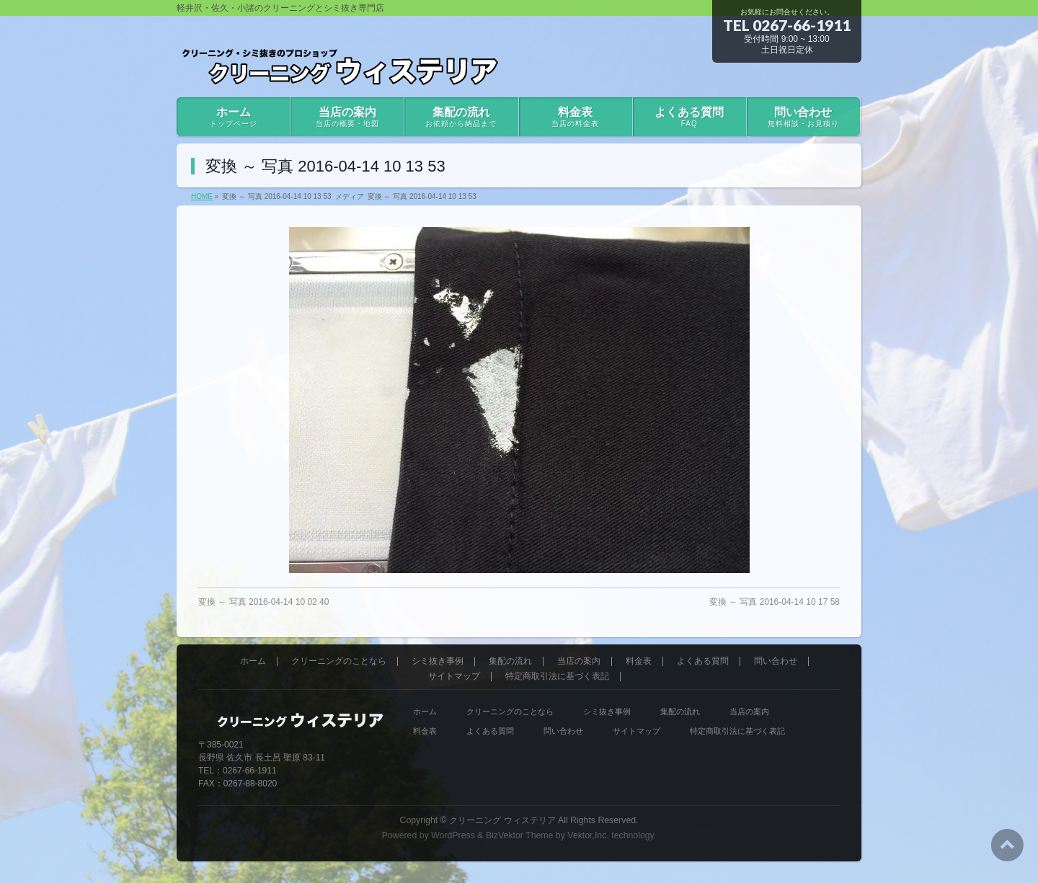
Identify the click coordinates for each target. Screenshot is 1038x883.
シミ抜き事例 (437, 661)
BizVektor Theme (520, 835)
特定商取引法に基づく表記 (557, 676)
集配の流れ (510, 661)
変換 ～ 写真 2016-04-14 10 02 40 (263, 602)
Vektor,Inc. (588, 835)
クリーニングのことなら (338, 661)
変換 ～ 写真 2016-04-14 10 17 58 (774, 602)
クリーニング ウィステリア (502, 820)
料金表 (639, 661)
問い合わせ (775, 661)
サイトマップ (454, 676)
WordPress (453, 835)
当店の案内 (578, 661)
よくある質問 (703, 661)
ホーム (253, 661)
